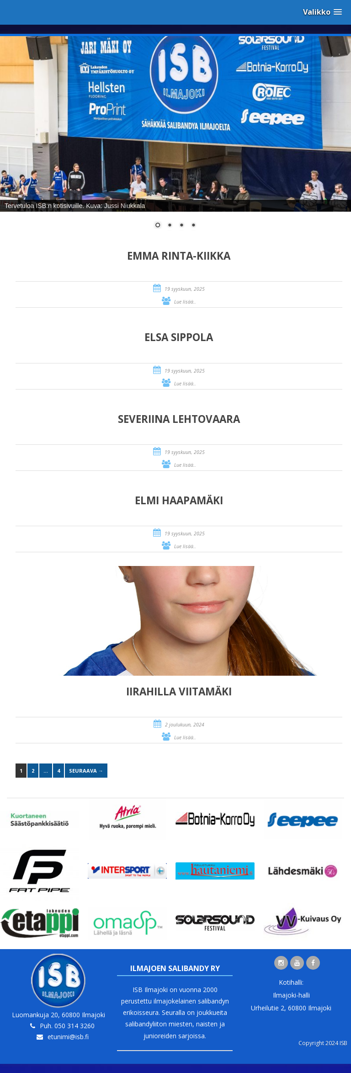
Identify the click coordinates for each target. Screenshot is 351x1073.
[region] (175, 138)
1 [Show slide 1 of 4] (158, 226)
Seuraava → (86, 770)
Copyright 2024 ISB (322, 1043)
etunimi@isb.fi (68, 1036)
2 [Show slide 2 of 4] (170, 226)
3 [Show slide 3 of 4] (181, 226)
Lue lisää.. (185, 302)
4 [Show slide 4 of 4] (193, 226)
